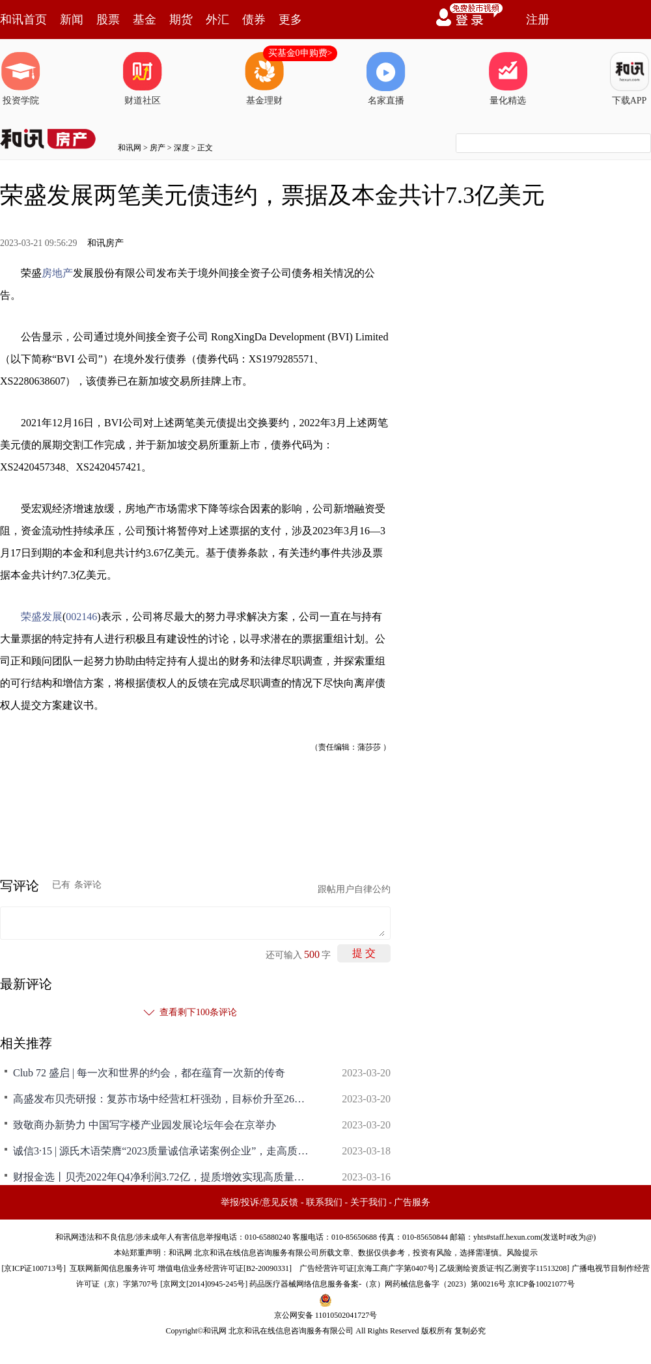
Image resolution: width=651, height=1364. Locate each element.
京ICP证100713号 (33, 1268)
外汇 (217, 19)
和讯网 (129, 147)
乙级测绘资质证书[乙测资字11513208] (504, 1268)
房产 (157, 147)
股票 (108, 19)
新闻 (71, 19)
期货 (181, 19)
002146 (81, 616)
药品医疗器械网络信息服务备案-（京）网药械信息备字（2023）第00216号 (377, 1284)
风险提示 (522, 1252)
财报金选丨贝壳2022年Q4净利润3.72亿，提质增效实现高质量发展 (162, 1176)
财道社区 (142, 78)
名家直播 (386, 78)
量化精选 (507, 78)
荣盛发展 (41, 616)
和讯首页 (23, 19)
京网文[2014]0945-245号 (204, 1284)
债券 (254, 19)
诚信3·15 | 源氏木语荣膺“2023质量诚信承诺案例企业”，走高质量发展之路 (162, 1150)
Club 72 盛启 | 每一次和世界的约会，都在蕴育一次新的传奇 (149, 1072)
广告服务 (412, 1202)
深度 (181, 147)
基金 (144, 19)
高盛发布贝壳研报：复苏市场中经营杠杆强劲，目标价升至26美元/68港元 (162, 1098)
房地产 (57, 273)
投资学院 (20, 78)
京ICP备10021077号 (541, 1284)
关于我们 (368, 1202)
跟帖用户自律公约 (354, 889)
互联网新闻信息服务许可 (113, 1268)
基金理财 (264, 78)
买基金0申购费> (300, 53)
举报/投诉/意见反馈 (260, 1202)
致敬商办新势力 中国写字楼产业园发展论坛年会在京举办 (144, 1124)
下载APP (629, 78)
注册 (537, 19)
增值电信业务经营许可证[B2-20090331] (225, 1268)
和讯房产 (105, 243)
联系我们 (324, 1202)
